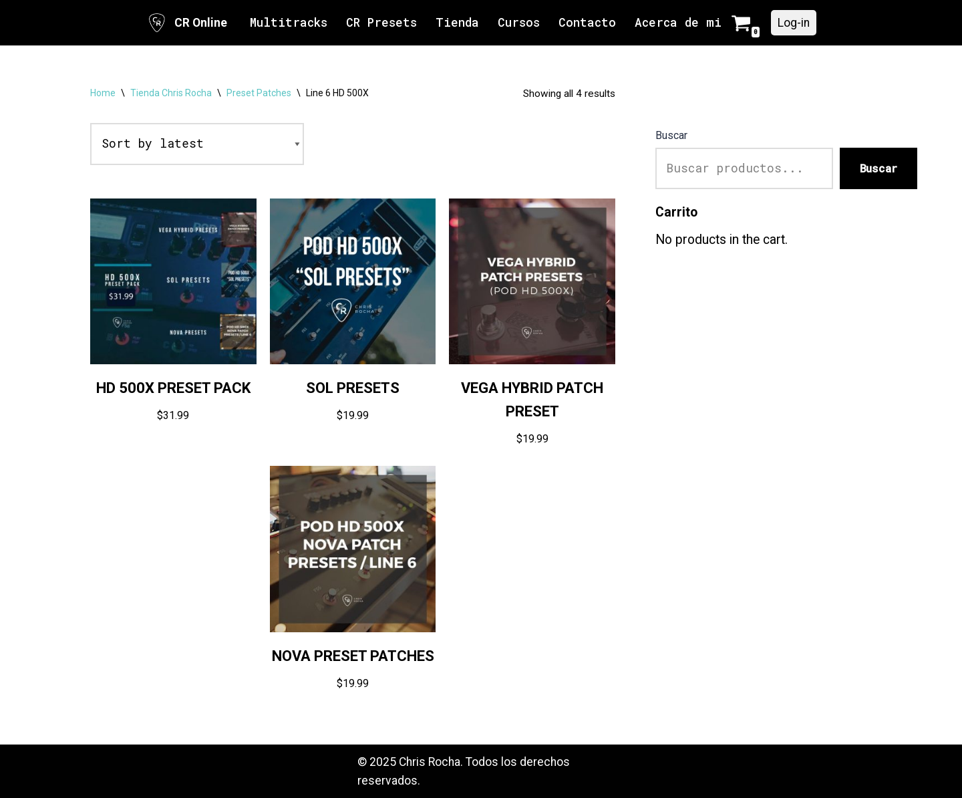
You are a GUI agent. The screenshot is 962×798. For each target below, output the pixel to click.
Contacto (587, 22)
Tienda (457, 22)
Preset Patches (258, 93)
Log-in (794, 22)
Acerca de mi (678, 22)
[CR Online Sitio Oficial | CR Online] (186, 22)
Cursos (519, 22)
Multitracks (288, 22)
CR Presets (381, 22)
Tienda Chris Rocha (171, 93)
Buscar (671, 135)
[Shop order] (197, 143)
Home (103, 93)
